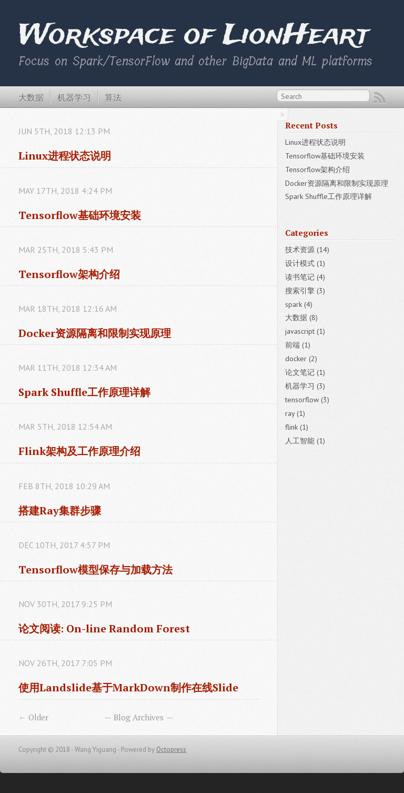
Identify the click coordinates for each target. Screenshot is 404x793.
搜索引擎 (305, 290)
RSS (380, 98)
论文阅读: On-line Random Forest (104, 628)
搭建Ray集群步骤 (59, 510)
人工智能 (305, 440)
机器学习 (74, 97)
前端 (297, 345)
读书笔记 (305, 277)
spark (298, 304)
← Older (33, 717)
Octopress (171, 749)
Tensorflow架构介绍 (69, 274)
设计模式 (305, 263)
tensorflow (307, 399)
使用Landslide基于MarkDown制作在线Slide (128, 687)
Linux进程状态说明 (64, 155)
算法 (113, 97)
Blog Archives (139, 717)
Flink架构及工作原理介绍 (79, 451)
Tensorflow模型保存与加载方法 (95, 569)
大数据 (31, 97)
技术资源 (307, 249)
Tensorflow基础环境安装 (79, 215)
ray (295, 413)
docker (301, 358)
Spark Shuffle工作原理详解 (84, 392)
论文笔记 (305, 372)
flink (296, 427)
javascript (305, 331)
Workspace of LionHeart (193, 35)
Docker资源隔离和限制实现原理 (94, 333)
